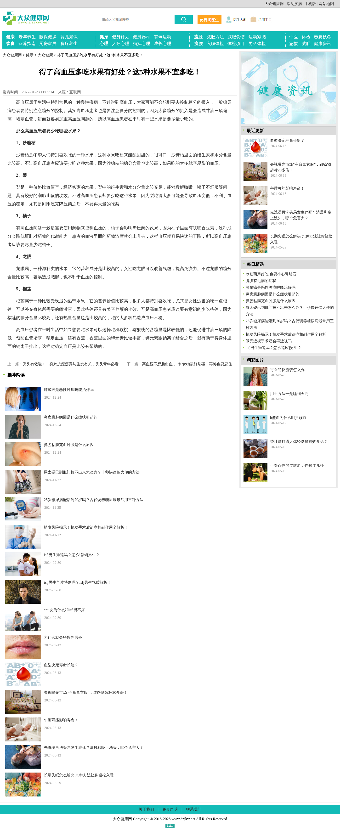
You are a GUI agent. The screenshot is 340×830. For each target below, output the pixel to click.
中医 (293, 36)
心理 (104, 43)
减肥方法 (215, 36)
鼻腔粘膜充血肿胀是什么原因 (69, 445)
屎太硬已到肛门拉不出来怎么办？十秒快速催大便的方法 (92, 472)
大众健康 (45, 55)
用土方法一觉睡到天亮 (289, 394)
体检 (306, 36)
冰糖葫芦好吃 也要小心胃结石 (271, 274)
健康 (10, 36)
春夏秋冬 (322, 36)
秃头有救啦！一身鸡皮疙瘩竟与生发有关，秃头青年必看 (71, 364)
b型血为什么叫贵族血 (288, 418)
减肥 (306, 43)
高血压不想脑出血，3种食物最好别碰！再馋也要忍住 (187, 364)
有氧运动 (162, 36)
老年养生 (27, 36)
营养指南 (27, 43)
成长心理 (162, 43)
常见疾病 (294, 4)
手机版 (310, 4)
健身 (104, 36)
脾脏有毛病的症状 (261, 281)
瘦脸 (198, 36)
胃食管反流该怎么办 (287, 370)
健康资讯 (322, 43)
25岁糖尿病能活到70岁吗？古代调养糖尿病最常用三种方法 (93, 500)
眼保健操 (48, 36)
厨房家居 (48, 43)
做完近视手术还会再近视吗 (269, 341)
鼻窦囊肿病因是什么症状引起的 (70, 417)
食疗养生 (69, 43)
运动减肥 (257, 36)
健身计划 (120, 36)
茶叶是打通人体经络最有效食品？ (299, 442)
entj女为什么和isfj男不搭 (64, 610)
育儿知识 (69, 36)
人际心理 (120, 43)
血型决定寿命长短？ (61, 665)
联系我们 (193, 809)
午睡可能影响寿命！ (61, 720)
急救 (293, 43)
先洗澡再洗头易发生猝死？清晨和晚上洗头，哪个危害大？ (93, 747)
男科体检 (257, 43)
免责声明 (170, 809)
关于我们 (146, 809)
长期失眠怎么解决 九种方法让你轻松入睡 (79, 775)
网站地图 (326, 4)
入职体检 (215, 43)
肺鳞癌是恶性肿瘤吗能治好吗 (69, 390)
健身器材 (141, 36)
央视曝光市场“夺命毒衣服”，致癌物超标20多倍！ (86, 692)
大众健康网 (274, 4)
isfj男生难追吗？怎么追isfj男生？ (72, 555)
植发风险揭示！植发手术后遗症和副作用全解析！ (86, 527)
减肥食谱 (236, 36)
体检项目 (236, 43)
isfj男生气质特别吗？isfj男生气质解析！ (77, 582)
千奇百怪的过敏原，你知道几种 (297, 465)
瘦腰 (198, 43)
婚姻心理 (141, 43)
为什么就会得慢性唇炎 (63, 637)
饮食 (10, 43)
